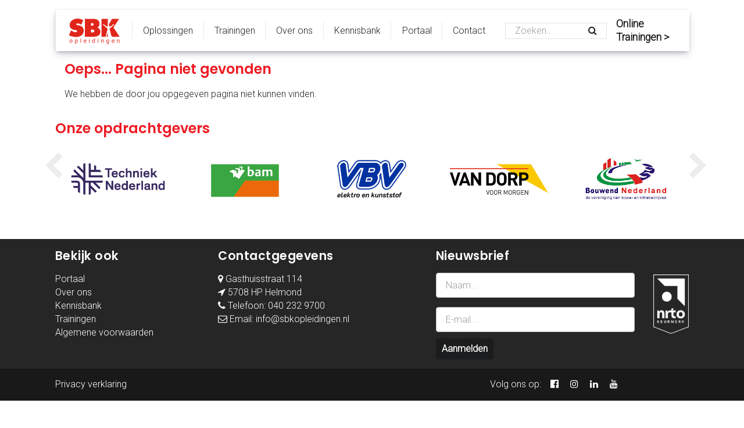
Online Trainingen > (642, 30)
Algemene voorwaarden (104, 332)
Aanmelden (465, 348)
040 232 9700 (296, 305)
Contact (469, 30)
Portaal (417, 30)
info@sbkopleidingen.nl (302, 318)
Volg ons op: (515, 384)
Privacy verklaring (91, 384)
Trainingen (234, 30)
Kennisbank (357, 30)
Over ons (294, 30)
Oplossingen (168, 30)
